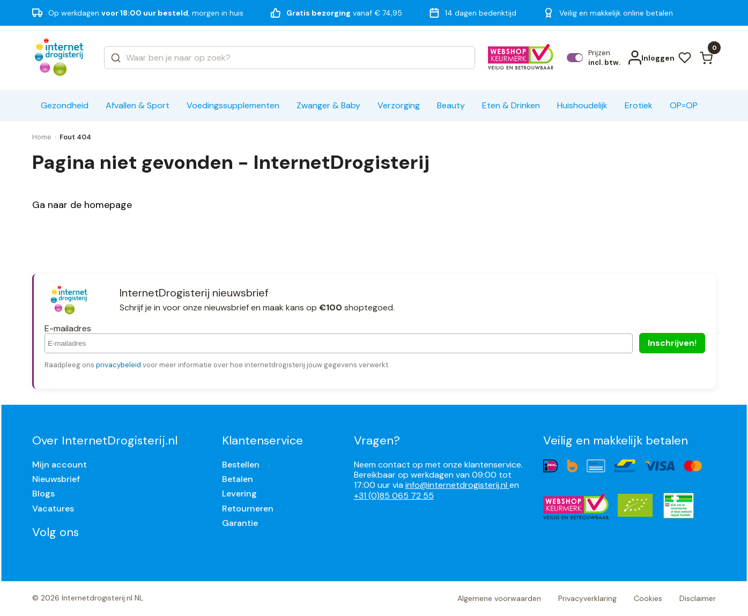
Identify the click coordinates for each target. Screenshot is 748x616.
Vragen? (377, 440)
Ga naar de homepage (82, 204)
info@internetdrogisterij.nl (457, 485)
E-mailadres (68, 328)
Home (41, 137)
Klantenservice (262, 440)
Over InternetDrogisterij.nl (104, 440)
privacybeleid (118, 364)
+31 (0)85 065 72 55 (394, 495)
